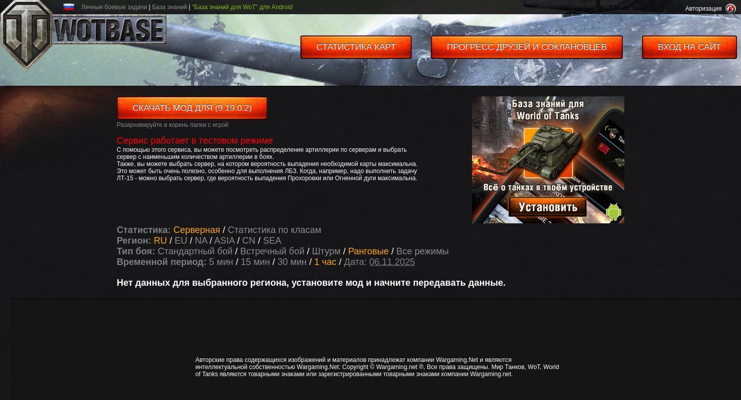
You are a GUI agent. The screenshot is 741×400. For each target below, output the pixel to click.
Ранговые (369, 251)
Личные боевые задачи (114, 7)
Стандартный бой (196, 251)
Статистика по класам (274, 230)
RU (160, 241)
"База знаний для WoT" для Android (242, 7)
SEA (272, 241)
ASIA (224, 241)
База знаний (169, 7)
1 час (325, 262)
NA (201, 241)
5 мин (221, 262)
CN (248, 241)
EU (181, 241)
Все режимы (422, 251)
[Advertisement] (380, 327)
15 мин (255, 262)
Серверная (198, 230)
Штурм (327, 251)
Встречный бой (273, 251)
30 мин (292, 262)
